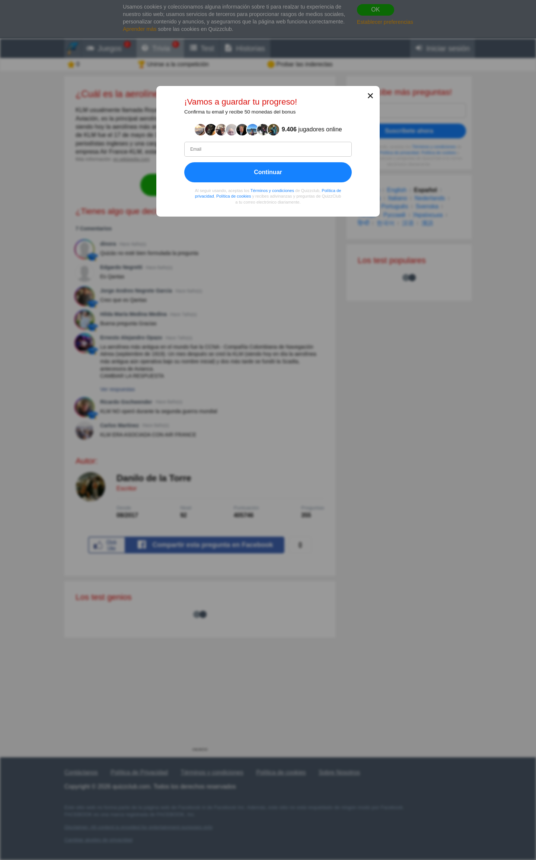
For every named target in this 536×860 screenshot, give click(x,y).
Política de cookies (233, 196)
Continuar (268, 172)
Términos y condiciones (272, 190)
